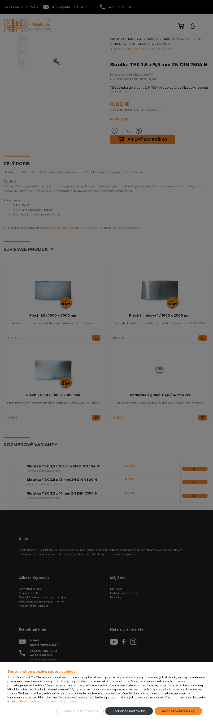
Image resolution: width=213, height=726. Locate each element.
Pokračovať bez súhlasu (80, 711)
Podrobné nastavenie (129, 711)
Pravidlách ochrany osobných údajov (48, 701)
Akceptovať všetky (178, 711)
